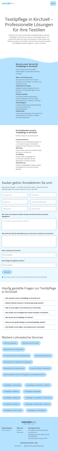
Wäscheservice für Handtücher (13, 349)
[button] (29, 298)
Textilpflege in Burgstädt (32, 391)
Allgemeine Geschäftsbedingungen (34, 446)
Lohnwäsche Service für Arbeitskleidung (16, 356)
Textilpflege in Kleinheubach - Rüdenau (37, 404)
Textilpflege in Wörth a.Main (13, 410)
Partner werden (6, 430)
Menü (53, 3)
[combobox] (29, 255)
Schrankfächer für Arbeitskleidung (38, 430)
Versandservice (32, 432)
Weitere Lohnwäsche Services (22, 337)
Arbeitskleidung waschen (43, 356)
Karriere (19, 430)
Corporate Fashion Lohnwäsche (40, 368)
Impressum (20, 432)
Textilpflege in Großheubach (37, 410)
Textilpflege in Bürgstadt (11, 398)
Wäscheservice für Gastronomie (14, 368)
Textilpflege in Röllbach (11, 391)
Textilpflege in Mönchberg (12, 385)
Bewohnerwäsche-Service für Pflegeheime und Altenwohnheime (24, 374)
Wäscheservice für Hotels (31, 343)
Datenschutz (18, 446)
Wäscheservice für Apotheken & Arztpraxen (17, 362)
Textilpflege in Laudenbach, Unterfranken (38, 398)
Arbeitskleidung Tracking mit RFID (37, 438)
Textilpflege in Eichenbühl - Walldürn (38, 385)
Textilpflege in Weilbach (11, 404)
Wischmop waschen (10, 343)
